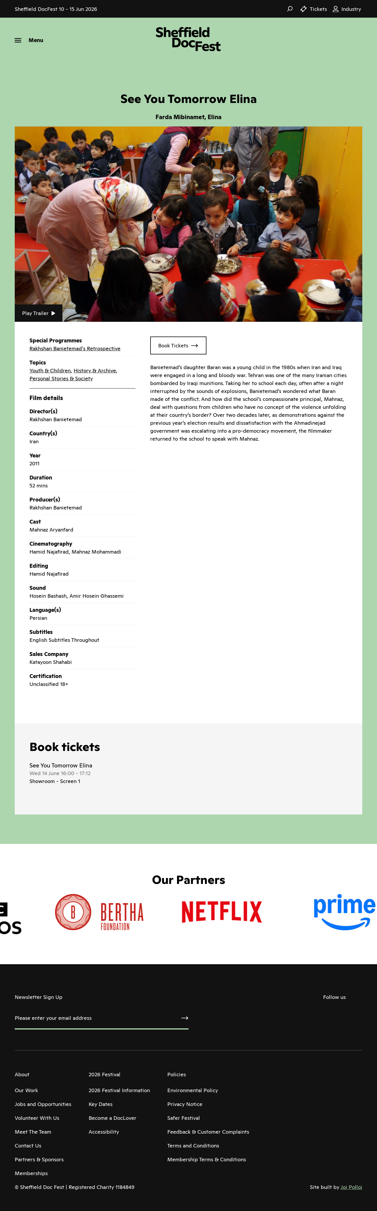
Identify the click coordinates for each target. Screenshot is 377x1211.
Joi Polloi (351, 1187)
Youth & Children (50, 370)
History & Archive (95, 370)
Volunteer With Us (37, 1118)
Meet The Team (33, 1131)
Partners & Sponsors (39, 1159)
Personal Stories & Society (61, 378)
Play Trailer (38, 313)
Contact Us (28, 1145)
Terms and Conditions (193, 1145)
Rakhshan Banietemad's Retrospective (74, 348)
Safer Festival (183, 1118)
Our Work (26, 1090)
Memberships (31, 1173)
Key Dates (101, 1104)
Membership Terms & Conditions (206, 1159)
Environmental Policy (192, 1090)
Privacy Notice (184, 1104)
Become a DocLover (112, 1118)
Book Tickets (173, 345)
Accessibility (104, 1131)
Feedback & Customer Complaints (208, 1131)
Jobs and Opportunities (43, 1104)
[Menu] (29, 40)
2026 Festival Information (119, 1090)
